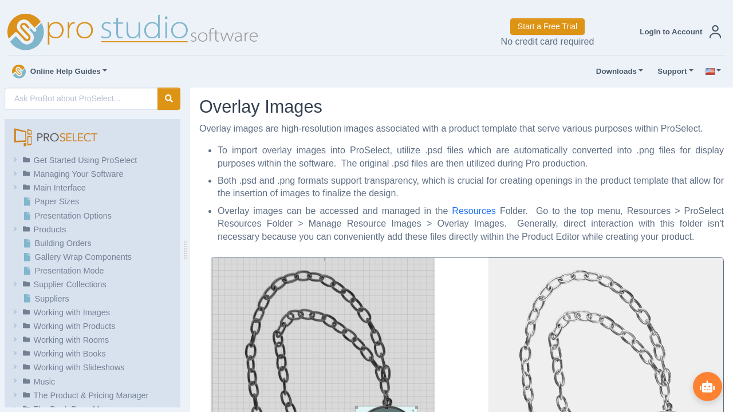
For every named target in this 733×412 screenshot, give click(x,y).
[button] (678, 31)
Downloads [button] (614, 71)
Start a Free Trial (547, 26)
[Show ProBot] (707, 386)
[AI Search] (81, 99)
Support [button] (669, 71)
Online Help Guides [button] (56, 71)
